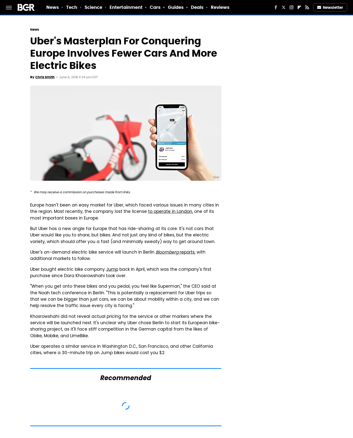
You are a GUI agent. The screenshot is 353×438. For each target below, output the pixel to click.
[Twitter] (284, 7)
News (52, 7)
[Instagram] (291, 7)
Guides (176, 7)
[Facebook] (276, 7)
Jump (112, 269)
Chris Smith (45, 77)
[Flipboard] (299, 7)
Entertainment (126, 7)
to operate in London (170, 211)
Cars (155, 7)
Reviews (220, 7)
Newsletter (330, 7)
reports (175, 252)
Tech (71, 7)
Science (93, 7)
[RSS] (307, 7)
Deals (197, 7)
